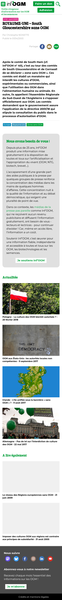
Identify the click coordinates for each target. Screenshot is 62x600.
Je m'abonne (16, 586)
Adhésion (45, 10)
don (43, 3)
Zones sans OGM (35, 125)
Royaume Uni (19, 125)
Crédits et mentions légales (34, 597)
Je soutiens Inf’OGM (31, 260)
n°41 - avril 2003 (11, 19)
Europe (7, 125)
